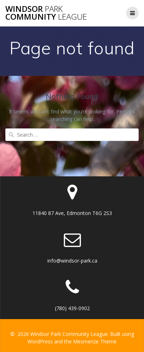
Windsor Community (46, 13)
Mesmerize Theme (95, 341)
